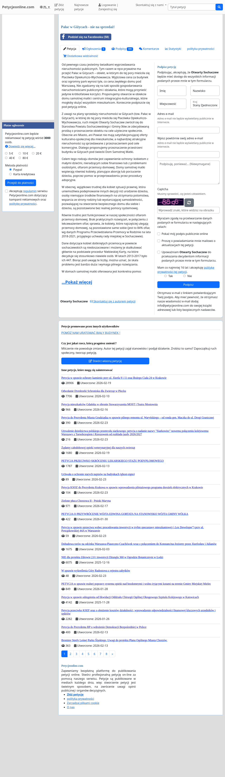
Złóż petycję (59, 7)
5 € (11, 153)
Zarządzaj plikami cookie (83, 752)
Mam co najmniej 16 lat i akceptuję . (185, 319)
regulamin (30, 191)
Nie (189, 325)
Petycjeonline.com (18, 7)
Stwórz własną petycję (105, 410)
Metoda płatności (16, 165)
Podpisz (188, 334)
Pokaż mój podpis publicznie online (185, 283)
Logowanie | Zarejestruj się (108, 7)
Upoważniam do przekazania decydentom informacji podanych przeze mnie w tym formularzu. (189, 305)
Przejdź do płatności (20, 183)
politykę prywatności (22, 204)
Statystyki (173, 98)
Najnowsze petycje (81, 7)
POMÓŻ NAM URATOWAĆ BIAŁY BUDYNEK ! (90, 382)
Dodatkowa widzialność (80, 105)
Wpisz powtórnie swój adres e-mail (180, 187)
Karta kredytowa (24, 174)
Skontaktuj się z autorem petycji (112, 351)
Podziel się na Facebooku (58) (84, 86)
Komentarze (149, 98)
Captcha (162, 238)
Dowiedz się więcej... (20, 146)
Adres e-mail (165, 163)
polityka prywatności (200, 98)
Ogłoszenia (93, 98)
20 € (39, 153)
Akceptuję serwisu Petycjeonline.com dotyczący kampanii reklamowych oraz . (28, 197)
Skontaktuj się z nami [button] (150, 5)
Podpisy (122, 98)
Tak (170, 325)
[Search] (192, 7)
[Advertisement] (140, 44)
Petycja (69, 98)
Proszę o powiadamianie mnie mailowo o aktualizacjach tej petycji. (189, 292)
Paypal (17, 170)
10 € (25, 153)
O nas (71, 756)
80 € (25, 158)
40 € (12, 158)
